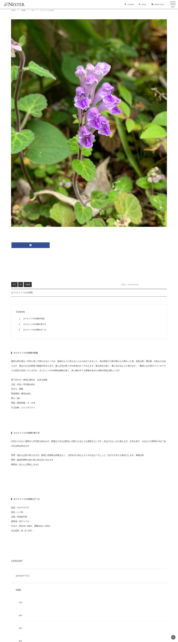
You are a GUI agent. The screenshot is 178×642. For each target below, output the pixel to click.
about (142, 4)
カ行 (20, 615)
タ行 (14, 284)
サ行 (20, 628)
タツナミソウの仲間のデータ (32, 330)
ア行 (20, 602)
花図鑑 (27, 284)
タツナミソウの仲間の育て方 (32, 324)
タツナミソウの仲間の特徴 (31, 319)
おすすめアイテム (23, 576)
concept (129, 4)
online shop (157, 4)
